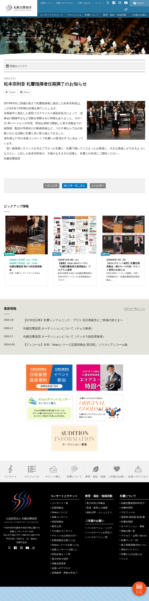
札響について (92, 15)
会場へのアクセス (60, 582)
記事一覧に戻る (74, 185)
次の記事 (98, 185)
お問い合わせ (84, 3)
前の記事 (51, 185)
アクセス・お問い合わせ (133, 550)
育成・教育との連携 (96, 522)
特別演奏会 (56, 536)
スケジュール (74, 15)
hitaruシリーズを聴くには (64, 559)
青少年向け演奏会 (95, 517)
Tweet (10, 92)
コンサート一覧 (59, 517)
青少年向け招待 (59, 573)
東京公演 (55, 540)
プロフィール (127, 526)
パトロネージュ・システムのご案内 (104, 542)
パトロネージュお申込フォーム (102, 546)
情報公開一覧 (127, 545)
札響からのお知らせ (131, 568)
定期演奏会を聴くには (62, 554)
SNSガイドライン (129, 564)
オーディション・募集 (132, 540)
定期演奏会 (56, 522)
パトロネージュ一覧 (96, 551)
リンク (98, 3)
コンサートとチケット (51, 15)
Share (25, 92)
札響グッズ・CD (129, 554)
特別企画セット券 (60, 568)
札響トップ (46, 3)
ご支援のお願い (139, 15)
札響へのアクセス (64, 3)
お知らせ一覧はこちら (134, 323)
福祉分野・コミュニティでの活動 (103, 526)
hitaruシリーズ (58, 526)
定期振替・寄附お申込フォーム (67, 587)
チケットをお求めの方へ (63, 550)
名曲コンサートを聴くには (65, 564)
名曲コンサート (59, 531)
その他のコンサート (61, 545)
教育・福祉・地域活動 (114, 15)
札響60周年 (126, 522)
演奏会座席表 (58, 577)
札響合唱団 (126, 536)
